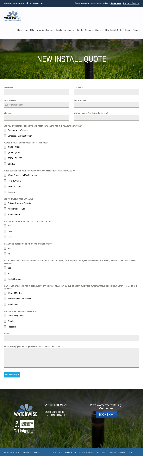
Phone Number (80, 100)
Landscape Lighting (65, 30)
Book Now (106, 414)
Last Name (78, 88)
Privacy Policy (101, 452)
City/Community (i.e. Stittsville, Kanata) (91, 113)
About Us (29, 30)
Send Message (12, 374)
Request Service (131, 3)
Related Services (85, 30)
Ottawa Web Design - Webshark (120, 452)
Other (6, 334)
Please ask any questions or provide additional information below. (32, 347)
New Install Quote (113, 30)
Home (20, 30)
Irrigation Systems (45, 30)
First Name (8, 88)
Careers (99, 30)
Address (7, 113)
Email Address (10, 100)
